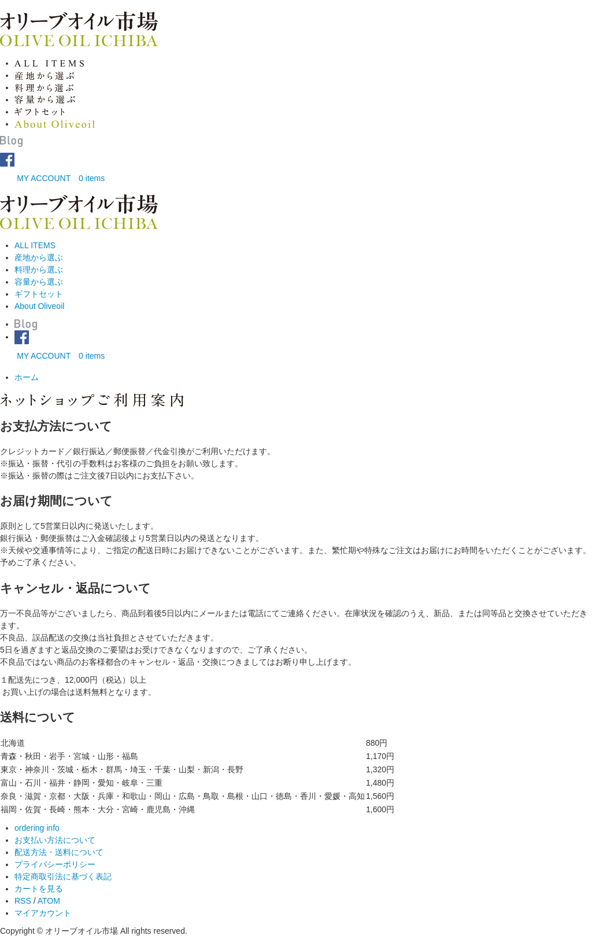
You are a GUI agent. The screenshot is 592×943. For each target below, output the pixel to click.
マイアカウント (42, 913)
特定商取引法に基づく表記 (63, 876)
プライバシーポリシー (54, 864)
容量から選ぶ (38, 281)
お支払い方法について (54, 840)
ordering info (37, 828)
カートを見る (38, 888)
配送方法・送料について (58, 852)
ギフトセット (38, 294)
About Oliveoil (39, 306)
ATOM (49, 900)
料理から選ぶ (38, 269)
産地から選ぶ (38, 257)
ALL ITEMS (35, 245)
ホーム (26, 377)
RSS (22, 900)
